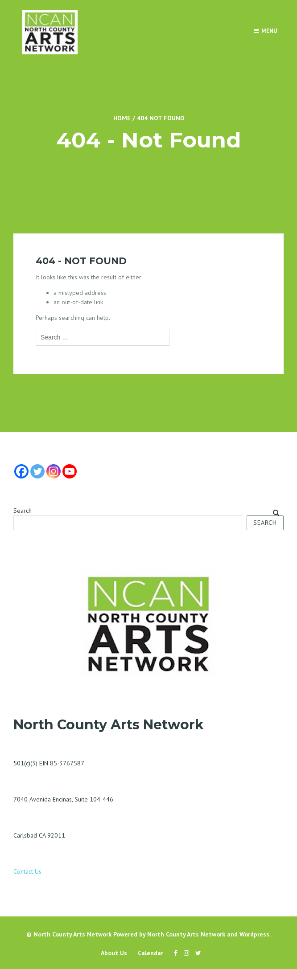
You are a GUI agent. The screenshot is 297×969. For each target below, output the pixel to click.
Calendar (150, 953)
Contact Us (27, 871)
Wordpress (254, 934)
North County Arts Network (72, 934)
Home (122, 118)
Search (22, 511)
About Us (114, 953)
